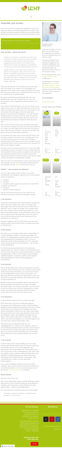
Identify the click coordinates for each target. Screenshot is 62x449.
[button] (31, 17)
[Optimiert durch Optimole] (8, 446)
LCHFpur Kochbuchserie (49, 76)
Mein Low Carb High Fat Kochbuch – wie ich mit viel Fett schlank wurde (51, 85)
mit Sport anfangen (15, 370)
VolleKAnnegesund (48, 102)
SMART (17, 164)
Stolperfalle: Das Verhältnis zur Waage (48, 180)
